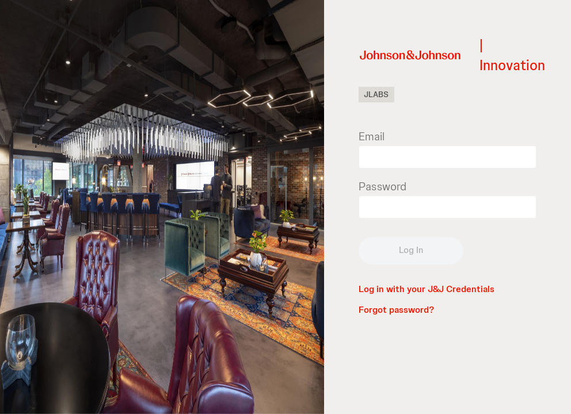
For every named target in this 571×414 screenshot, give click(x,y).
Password (382, 186)
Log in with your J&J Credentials (426, 289)
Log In (411, 250)
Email (372, 136)
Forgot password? (396, 310)
